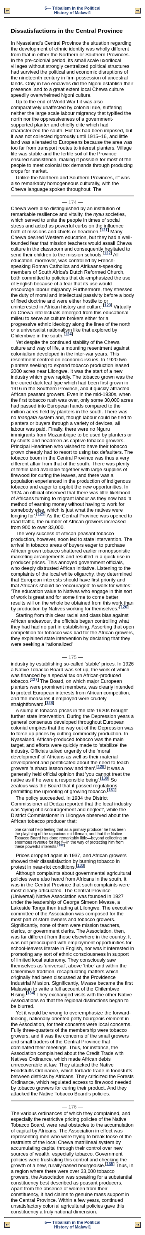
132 (61, 845)
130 (104, 778)
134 (30, 993)
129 (101, 767)
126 (124, 607)
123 (107, 305)
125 (41, 514)
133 (80, 865)
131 (111, 790)
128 (49, 702)
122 (107, 253)
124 (68, 334)
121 (104, 230)
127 (34, 679)
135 (109, 1163)
